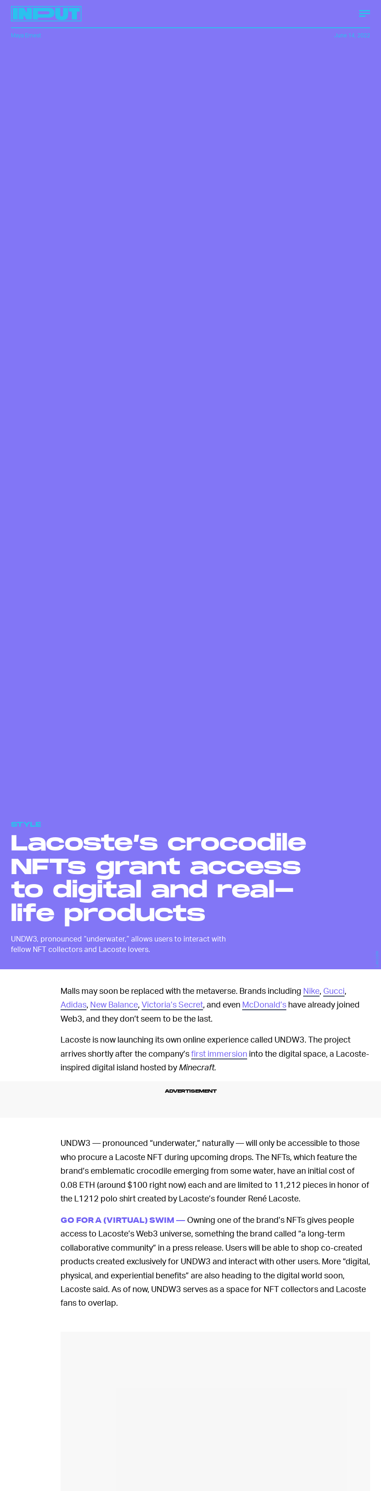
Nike (311, 990)
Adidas (73, 1004)
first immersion (219, 1053)
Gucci (334, 990)
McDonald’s (264, 1004)
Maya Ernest (26, 35)
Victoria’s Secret (172, 1004)
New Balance (114, 1004)
